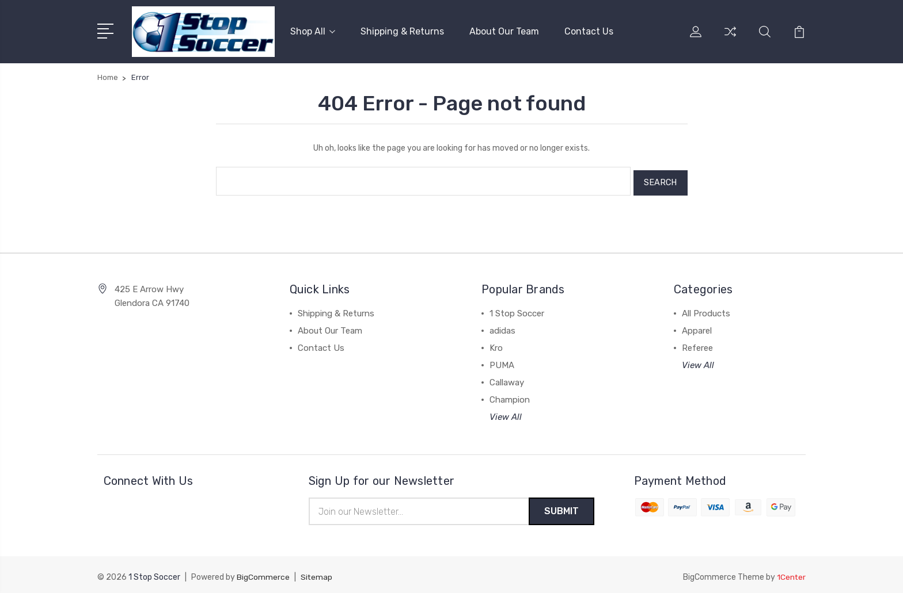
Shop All (312, 30)
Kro (496, 343)
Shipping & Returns (402, 30)
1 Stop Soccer (517, 309)
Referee (697, 343)
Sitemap (317, 573)
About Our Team (504, 30)
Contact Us (588, 30)
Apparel (697, 326)
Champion (510, 395)
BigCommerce (263, 573)
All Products (706, 309)
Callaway (507, 378)
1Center (791, 573)
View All (506, 412)
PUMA (502, 360)
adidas (502, 326)
